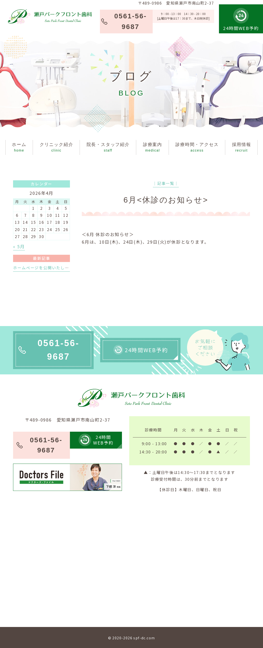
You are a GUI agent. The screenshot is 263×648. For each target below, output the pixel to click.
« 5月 (19, 246)
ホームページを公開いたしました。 (47, 267)
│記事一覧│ (166, 183)
